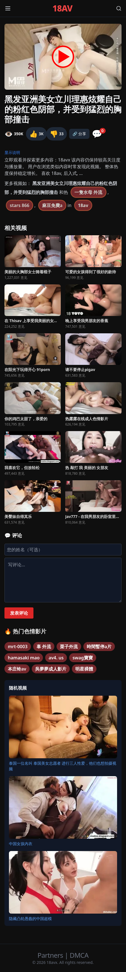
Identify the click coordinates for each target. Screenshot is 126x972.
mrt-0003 (18, 646)
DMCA (79, 955)
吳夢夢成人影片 (50, 669)
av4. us (56, 658)
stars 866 (19, 205)
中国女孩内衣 (20, 843)
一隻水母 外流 (88, 192)
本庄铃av (17, 669)
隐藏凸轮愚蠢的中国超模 (30, 918)
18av (83, 205)
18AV (62, 8)
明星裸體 (84, 669)
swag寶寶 (82, 658)
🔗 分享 (79, 133)
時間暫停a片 (99, 646)
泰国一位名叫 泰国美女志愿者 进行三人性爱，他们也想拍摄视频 (62, 766)
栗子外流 (69, 646)
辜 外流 (44, 646)
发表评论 (19, 613)
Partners (51, 955)
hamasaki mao (24, 658)
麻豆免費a (52, 205)
